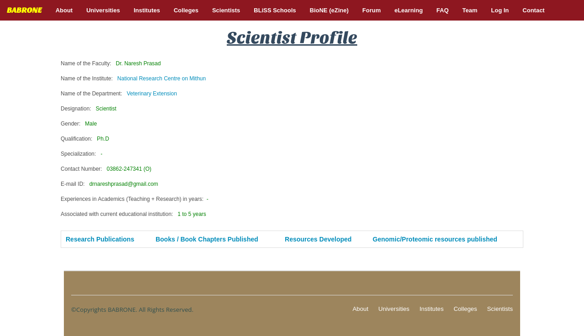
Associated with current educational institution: (133, 214)
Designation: (88, 108)
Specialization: (81, 154)
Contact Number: (106, 169)
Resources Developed (318, 239)
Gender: (79, 124)
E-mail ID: (109, 184)
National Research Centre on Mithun (161, 78)
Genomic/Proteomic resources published (435, 239)
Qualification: (85, 139)
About (360, 308)
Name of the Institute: (133, 78)
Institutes (431, 308)
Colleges (465, 308)
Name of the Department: (119, 93)
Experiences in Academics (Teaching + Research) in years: (135, 199)
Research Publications (100, 239)
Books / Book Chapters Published (207, 239)
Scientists (500, 308)
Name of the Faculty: (111, 63)
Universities (393, 308)
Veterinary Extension (152, 93)
